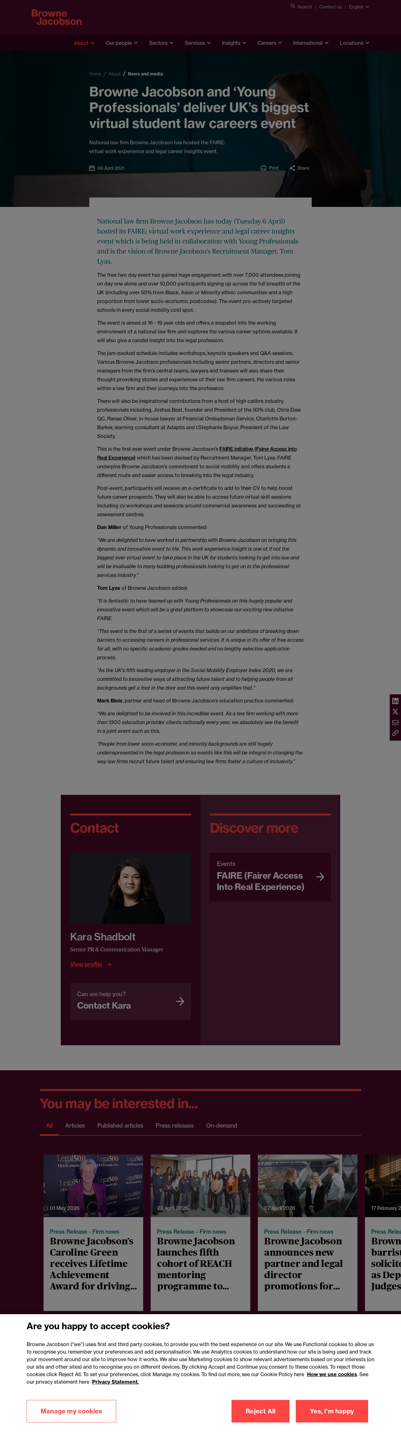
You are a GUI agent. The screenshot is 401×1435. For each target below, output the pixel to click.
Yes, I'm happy (332, 1418)
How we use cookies (332, 1382)
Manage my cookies (71, 1418)
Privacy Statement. (115, 1389)
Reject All (260, 1418)
